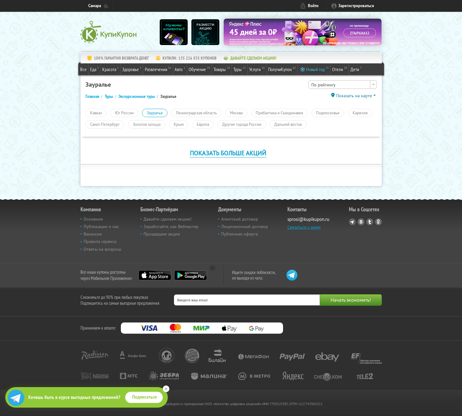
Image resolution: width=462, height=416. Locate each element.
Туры (239, 69)
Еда (94, 69)
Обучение (199, 69)
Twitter (369, 221)
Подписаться (144, 397)
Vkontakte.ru (361, 221)
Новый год (317, 69)
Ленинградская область (196, 112)
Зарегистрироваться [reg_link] (356, 5)
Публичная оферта (239, 234)
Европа (203, 124)
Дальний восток (288, 124)
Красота (110, 69)
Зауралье (155, 112)
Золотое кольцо (147, 124)
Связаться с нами (304, 227)
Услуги (257, 69)
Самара (94, 5)
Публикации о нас (101, 226)
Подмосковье (328, 112)
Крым (179, 124)
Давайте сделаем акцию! (167, 219)
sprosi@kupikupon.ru (308, 219)
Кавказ (96, 112)
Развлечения (158, 69)
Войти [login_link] (313, 5)
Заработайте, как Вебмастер (171, 226)
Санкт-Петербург (105, 124)
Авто (180, 69)
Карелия (360, 112)
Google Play (190, 275)
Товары (221, 69)
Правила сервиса (100, 241)
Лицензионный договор (244, 226)
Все (83, 69)
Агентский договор (239, 219)
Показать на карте (354, 95)
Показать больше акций (228, 153)
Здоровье (131, 69)
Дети (356, 69)
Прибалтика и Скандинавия (279, 112)
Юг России (124, 112)
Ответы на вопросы (102, 249)
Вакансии (93, 234)
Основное (93, 219)
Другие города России (241, 124)
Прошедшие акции (162, 234)
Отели (339, 69)
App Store (155, 275)
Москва (236, 112)
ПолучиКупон (282, 69)
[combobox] (343, 84)
